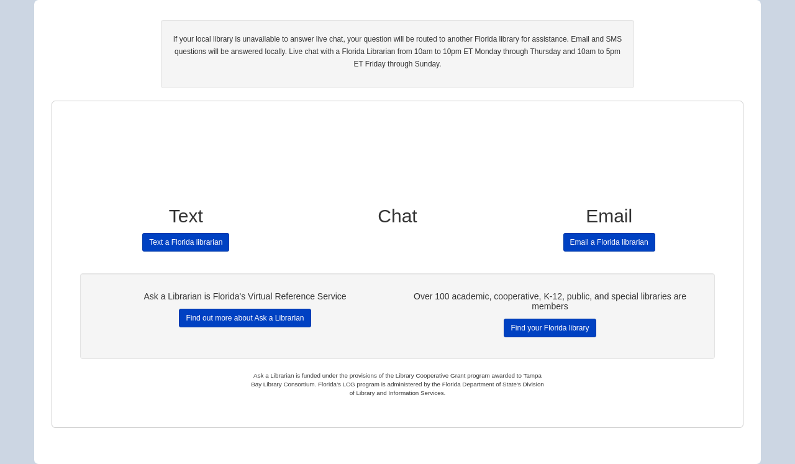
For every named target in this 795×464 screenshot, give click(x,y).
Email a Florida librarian (609, 242)
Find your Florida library (550, 328)
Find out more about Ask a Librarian (245, 318)
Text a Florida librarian (185, 242)
